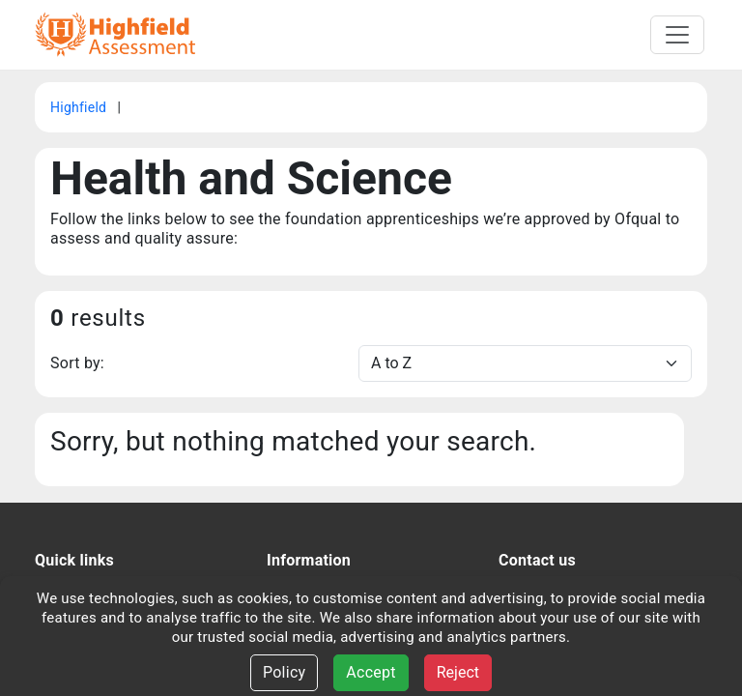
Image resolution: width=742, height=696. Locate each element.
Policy (284, 672)
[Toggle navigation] (677, 34)
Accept (370, 672)
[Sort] (525, 363)
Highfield (80, 107)
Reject (458, 672)
